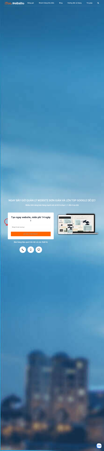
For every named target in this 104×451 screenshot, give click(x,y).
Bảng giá (31, 3)
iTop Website (14, 3)
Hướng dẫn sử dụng (74, 3)
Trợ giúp (89, 3)
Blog (60, 3)
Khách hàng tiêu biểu (46, 3)
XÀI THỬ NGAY (31, 234)
